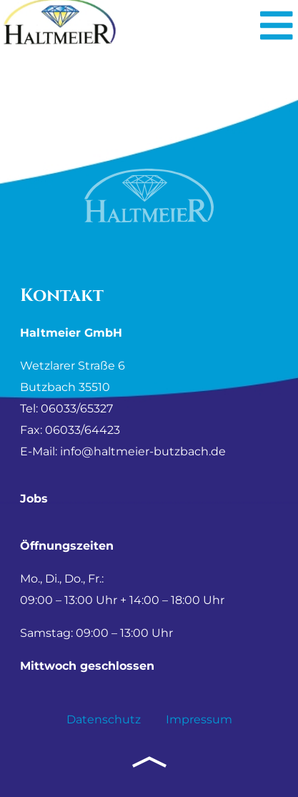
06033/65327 (77, 408)
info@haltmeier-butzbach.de (143, 451)
